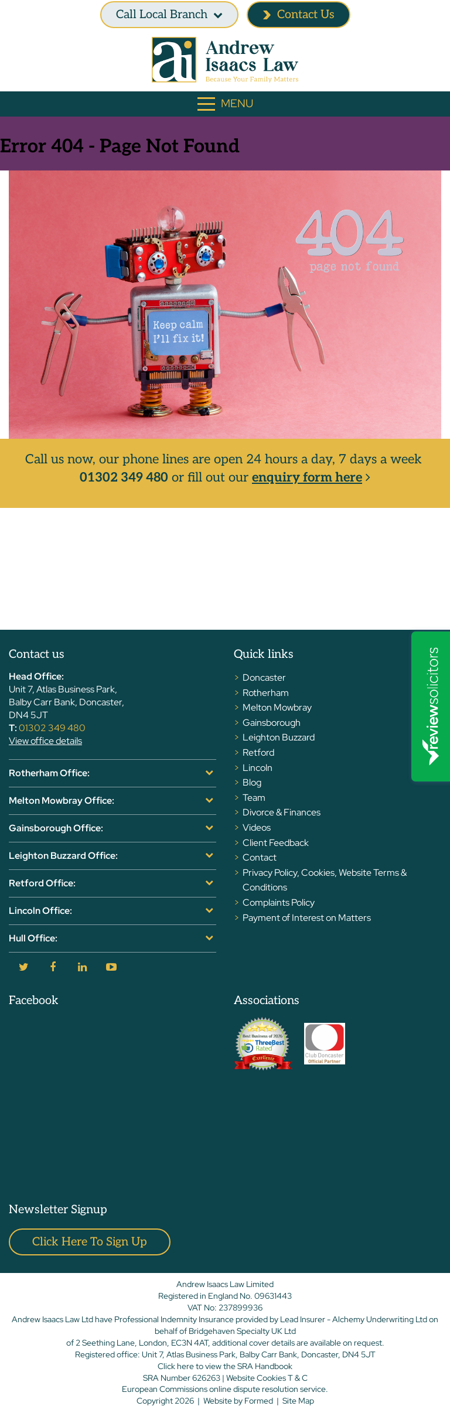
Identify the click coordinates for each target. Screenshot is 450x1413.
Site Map (298, 1400)
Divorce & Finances (282, 812)
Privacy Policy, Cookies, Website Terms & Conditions (325, 880)
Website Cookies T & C (267, 1378)
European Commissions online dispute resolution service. (225, 1389)
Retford (258, 752)
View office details (45, 741)
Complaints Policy (279, 902)
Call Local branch (161, 15)
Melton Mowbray (277, 707)
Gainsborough (272, 722)
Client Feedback (276, 843)
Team (254, 797)
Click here (176, 1366)
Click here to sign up (89, 1242)
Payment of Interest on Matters (307, 918)
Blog (252, 782)
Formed (258, 1400)
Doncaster (264, 677)
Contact (260, 857)
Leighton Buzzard (279, 737)
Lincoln (257, 768)
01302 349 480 (124, 477)
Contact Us (298, 15)
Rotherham (266, 693)
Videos (257, 827)
